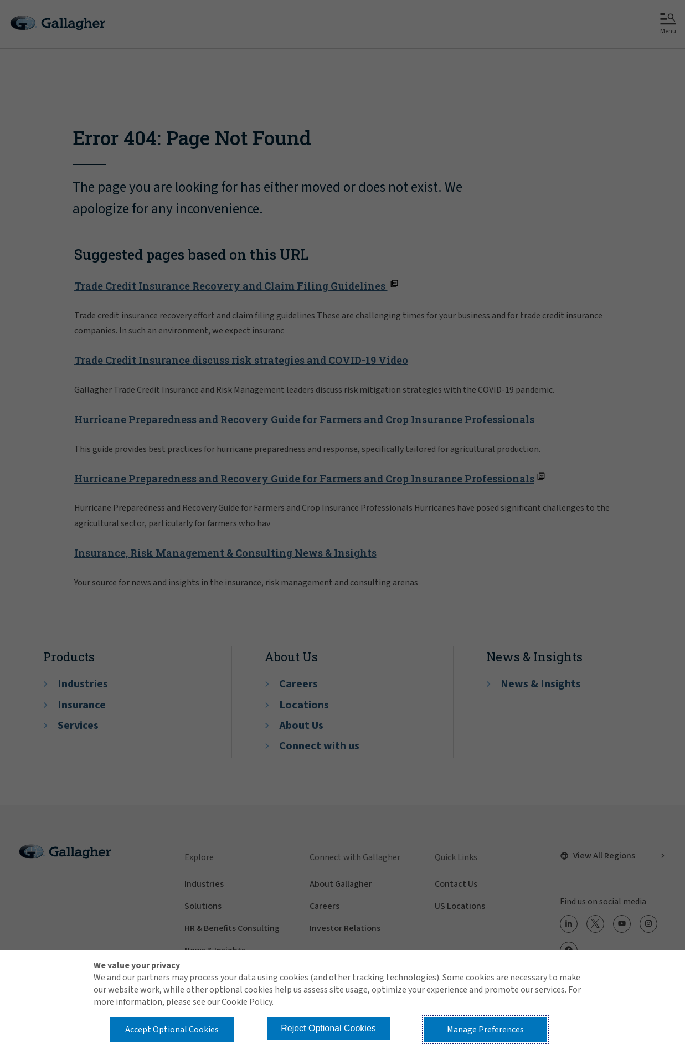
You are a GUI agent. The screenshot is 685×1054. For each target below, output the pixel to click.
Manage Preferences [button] (485, 1030)
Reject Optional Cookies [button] (328, 1028)
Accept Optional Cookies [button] (172, 1030)
